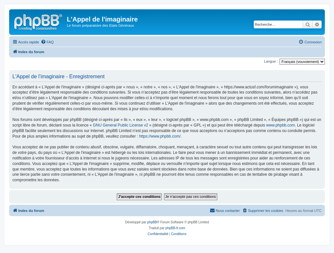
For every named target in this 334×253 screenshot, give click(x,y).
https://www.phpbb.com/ (159, 136)
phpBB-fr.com (175, 228)
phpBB (152, 222)
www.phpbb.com (280, 125)
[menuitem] (47, 42)
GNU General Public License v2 (120, 125)
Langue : (271, 61)
